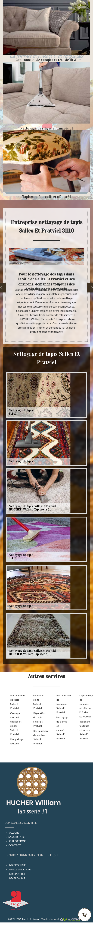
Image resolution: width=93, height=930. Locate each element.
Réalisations (17, 841)
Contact (14, 845)
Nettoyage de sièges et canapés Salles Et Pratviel (62, 728)
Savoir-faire (16, 836)
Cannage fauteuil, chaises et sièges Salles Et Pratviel (15, 724)
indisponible (17, 873)
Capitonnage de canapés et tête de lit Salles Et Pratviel (85, 706)
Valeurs (13, 832)
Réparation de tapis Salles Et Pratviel (39, 719)
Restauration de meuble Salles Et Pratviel (39, 737)
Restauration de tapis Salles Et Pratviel (16, 702)
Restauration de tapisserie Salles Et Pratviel (62, 704)
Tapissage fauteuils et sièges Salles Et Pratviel (85, 730)
